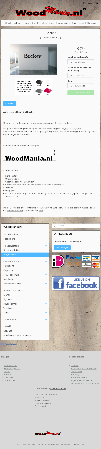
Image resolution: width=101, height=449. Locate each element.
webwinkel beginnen (55, 444)
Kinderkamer (25, 304)
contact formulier (15, 211)
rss (45, 444)
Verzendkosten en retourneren (85, 383)
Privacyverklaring (79, 377)
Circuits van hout (13, 23)
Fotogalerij (9, 239)
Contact (7, 331)
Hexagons (8, 266)
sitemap (40, 444)
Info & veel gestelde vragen (25, 335)
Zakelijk (7, 326)
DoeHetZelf (25, 319)
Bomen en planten (13, 290)
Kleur (70, 81)
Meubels (25, 279)
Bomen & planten (12, 368)
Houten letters (29, 23)
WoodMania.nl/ (9, 344)
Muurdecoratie (63, 23)
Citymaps (8, 270)
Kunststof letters (46, 23)
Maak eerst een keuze (81, 92)
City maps (91, 23)
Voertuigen (25, 308)
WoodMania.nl (10, 234)
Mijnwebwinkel (78, 444)
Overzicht (9, 103)
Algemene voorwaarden (82, 380)
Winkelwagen (62, 247)
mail (41, 211)
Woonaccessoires (25, 283)
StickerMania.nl (58, 388)
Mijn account (91, 3)
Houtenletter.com (43, 403)
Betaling (75, 374)
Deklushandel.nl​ (42, 406)
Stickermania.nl (42, 400)
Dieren (7, 295)
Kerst (25, 312)
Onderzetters (78, 23)
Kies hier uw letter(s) (77, 57)
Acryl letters (9, 254)
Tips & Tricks (76, 371)
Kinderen (8, 374)
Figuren (7, 299)
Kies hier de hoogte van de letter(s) (79, 69)
